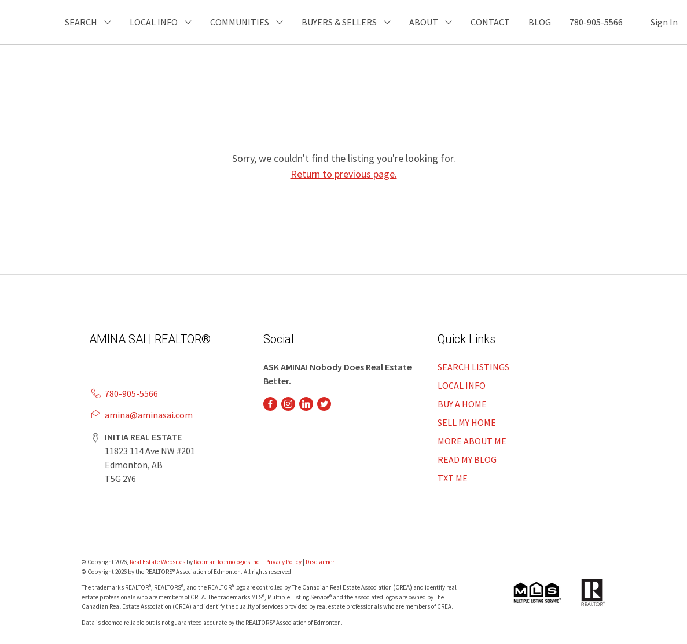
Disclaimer (320, 562)
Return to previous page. (344, 174)
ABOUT (423, 22)
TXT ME (453, 478)
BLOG (539, 22)
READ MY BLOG (467, 459)
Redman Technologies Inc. (228, 562)
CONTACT (490, 22)
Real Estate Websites (158, 562)
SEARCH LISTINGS (473, 367)
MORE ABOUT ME (472, 441)
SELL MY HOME (467, 422)
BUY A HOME (462, 404)
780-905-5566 (596, 22)
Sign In (664, 22)
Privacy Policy (283, 562)
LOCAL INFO (462, 385)
